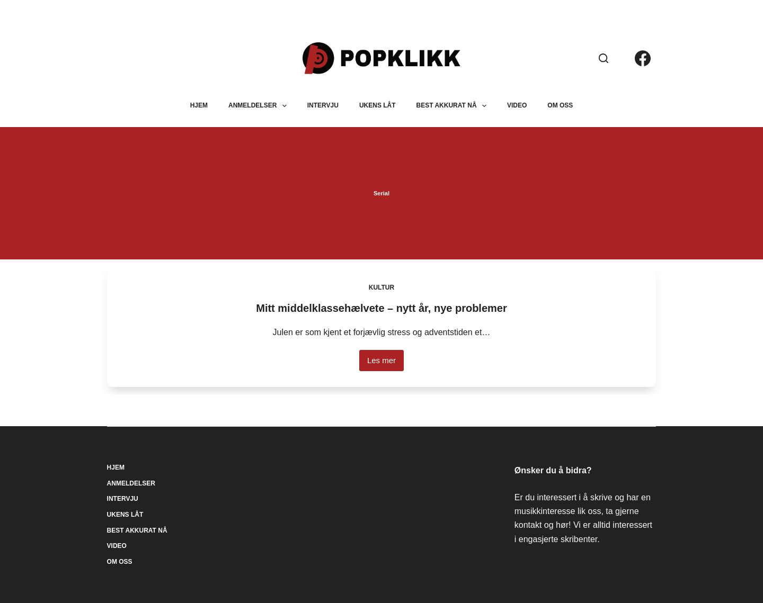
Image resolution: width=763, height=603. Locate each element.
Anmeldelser (259, 106)
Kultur (381, 287)
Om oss (560, 105)
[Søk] (603, 58)
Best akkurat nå (453, 106)
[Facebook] (643, 58)
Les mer (385, 363)
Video (517, 105)
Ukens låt (377, 105)
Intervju (323, 105)
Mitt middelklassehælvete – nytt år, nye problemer (381, 308)
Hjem (199, 105)
